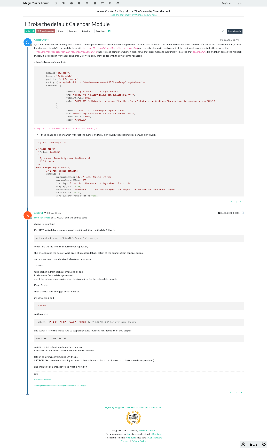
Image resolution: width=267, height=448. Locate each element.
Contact (125, 441)
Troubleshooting (45, 31)
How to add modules (42, 379)
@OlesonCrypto (52, 213)
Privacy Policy (139, 441)
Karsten (156, 433)
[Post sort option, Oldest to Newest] (223, 31)
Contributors (155, 437)
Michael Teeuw (147, 430)
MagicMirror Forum (36, 3)
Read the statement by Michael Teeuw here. (133, 14)
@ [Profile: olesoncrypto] (42, 217)
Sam (129, 433)
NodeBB (130, 437)
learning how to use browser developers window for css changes (60, 385)
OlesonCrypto (41, 40)
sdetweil (38, 213)
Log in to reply (234, 31)
